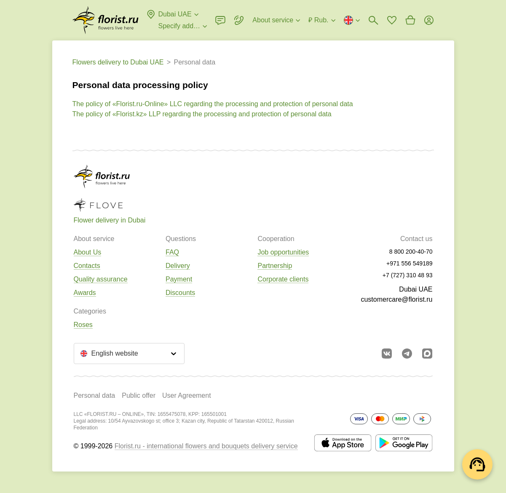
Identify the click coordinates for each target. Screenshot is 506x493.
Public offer (138, 395)
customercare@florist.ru (396, 299)
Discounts (180, 292)
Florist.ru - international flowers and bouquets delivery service (206, 446)
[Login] (428, 20)
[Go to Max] (427, 353)
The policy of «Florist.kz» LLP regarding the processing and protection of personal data (202, 114)
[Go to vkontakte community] (386, 353)
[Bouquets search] (373, 20)
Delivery (178, 265)
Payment (179, 279)
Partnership (274, 265)
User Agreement (186, 395)
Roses (83, 324)
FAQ (172, 252)
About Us (88, 252)
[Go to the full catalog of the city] (105, 20)
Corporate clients (282, 279)
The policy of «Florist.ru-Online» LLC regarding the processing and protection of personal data (212, 103)
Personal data (94, 395)
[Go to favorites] (391, 20)
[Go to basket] (410, 20)
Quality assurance (101, 279)
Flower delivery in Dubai (110, 220)
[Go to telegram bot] (407, 353)
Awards (85, 292)
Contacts (87, 265)
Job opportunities (283, 252)
